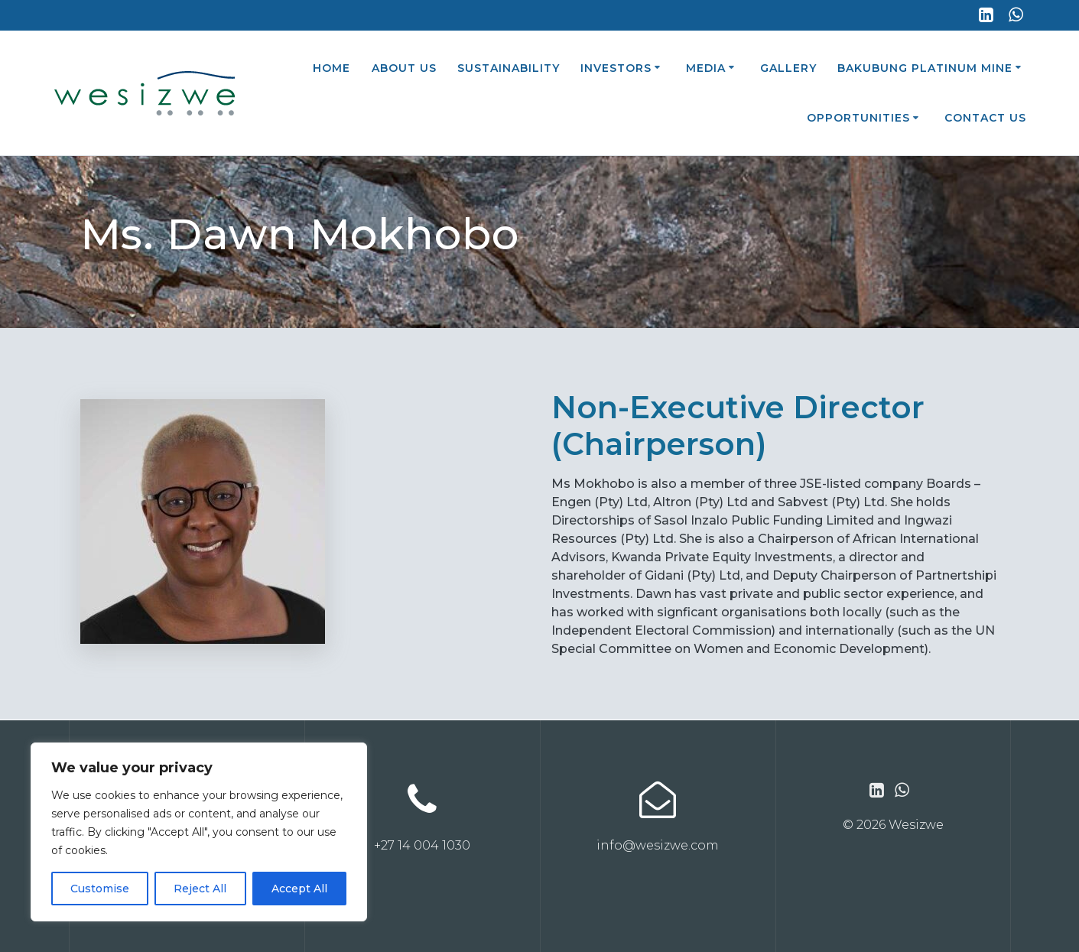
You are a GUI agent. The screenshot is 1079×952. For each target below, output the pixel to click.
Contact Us (985, 118)
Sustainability (508, 68)
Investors (616, 68)
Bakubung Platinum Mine (924, 68)
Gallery (788, 68)
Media (706, 68)
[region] (199, 831)
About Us (404, 68)
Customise (99, 888)
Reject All (200, 888)
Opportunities (858, 118)
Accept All (299, 888)
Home (331, 68)
